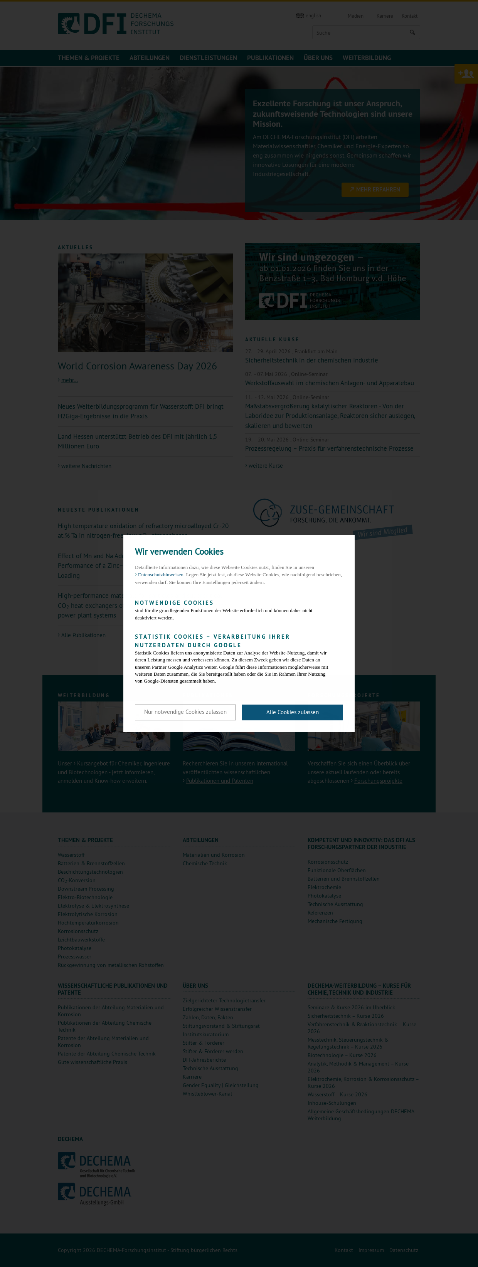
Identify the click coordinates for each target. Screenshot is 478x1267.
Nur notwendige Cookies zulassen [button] (185, 711)
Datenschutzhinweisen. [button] (161, 574)
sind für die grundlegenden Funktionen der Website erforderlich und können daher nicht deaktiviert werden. (233, 610)
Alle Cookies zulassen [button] (292, 712)
